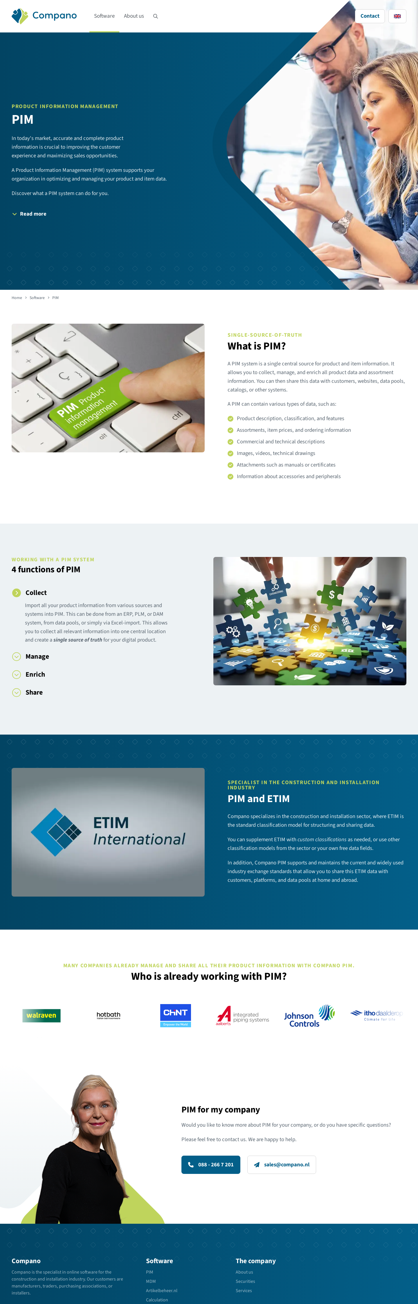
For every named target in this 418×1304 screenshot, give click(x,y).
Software (104, 16)
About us (134, 16)
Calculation (157, 1300)
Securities (245, 1281)
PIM (149, 1272)
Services (244, 1290)
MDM (151, 1281)
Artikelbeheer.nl (161, 1290)
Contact (370, 16)
